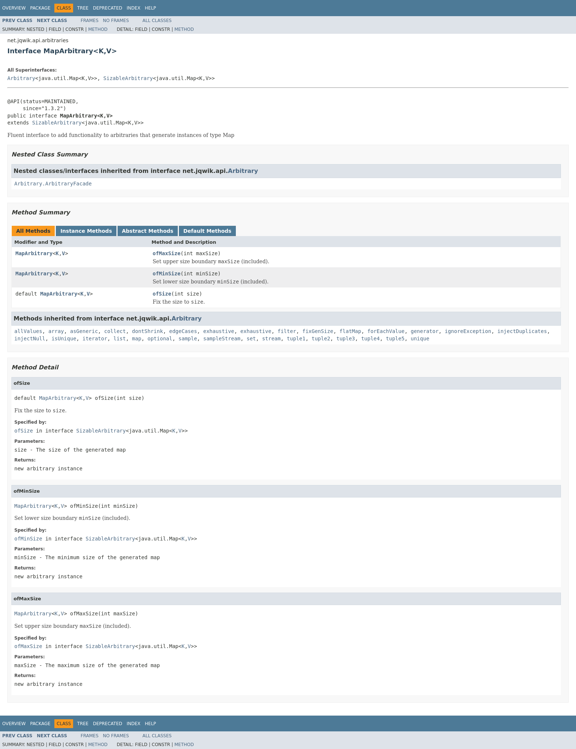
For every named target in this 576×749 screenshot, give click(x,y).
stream (271, 338)
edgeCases (183, 331)
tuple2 (321, 338)
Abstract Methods (147, 231)
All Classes (157, 20)
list (120, 338)
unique (420, 338)
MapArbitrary (34, 253)
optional (159, 338)
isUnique (63, 338)
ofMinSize (167, 273)
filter (287, 331)
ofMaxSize (167, 253)
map (136, 338)
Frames (90, 20)
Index (134, 8)
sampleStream (221, 338)
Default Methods (207, 231)
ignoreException (468, 331)
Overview (14, 8)
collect (115, 331)
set (251, 338)
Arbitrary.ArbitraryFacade (53, 184)
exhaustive (218, 331)
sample (188, 338)
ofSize (162, 294)
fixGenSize (317, 331)
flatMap (350, 331)
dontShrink (147, 331)
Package (40, 8)
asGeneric (84, 331)
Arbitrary (21, 78)
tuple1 (296, 338)
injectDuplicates (522, 331)
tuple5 (395, 338)
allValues (28, 331)
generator (425, 331)
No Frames (116, 20)
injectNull (29, 338)
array (56, 331)
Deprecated (107, 8)
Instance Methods (86, 231)
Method (98, 29)
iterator (94, 338)
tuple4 (370, 338)
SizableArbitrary (128, 78)
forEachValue (385, 331)
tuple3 (345, 338)
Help (150, 8)
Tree (83, 8)
